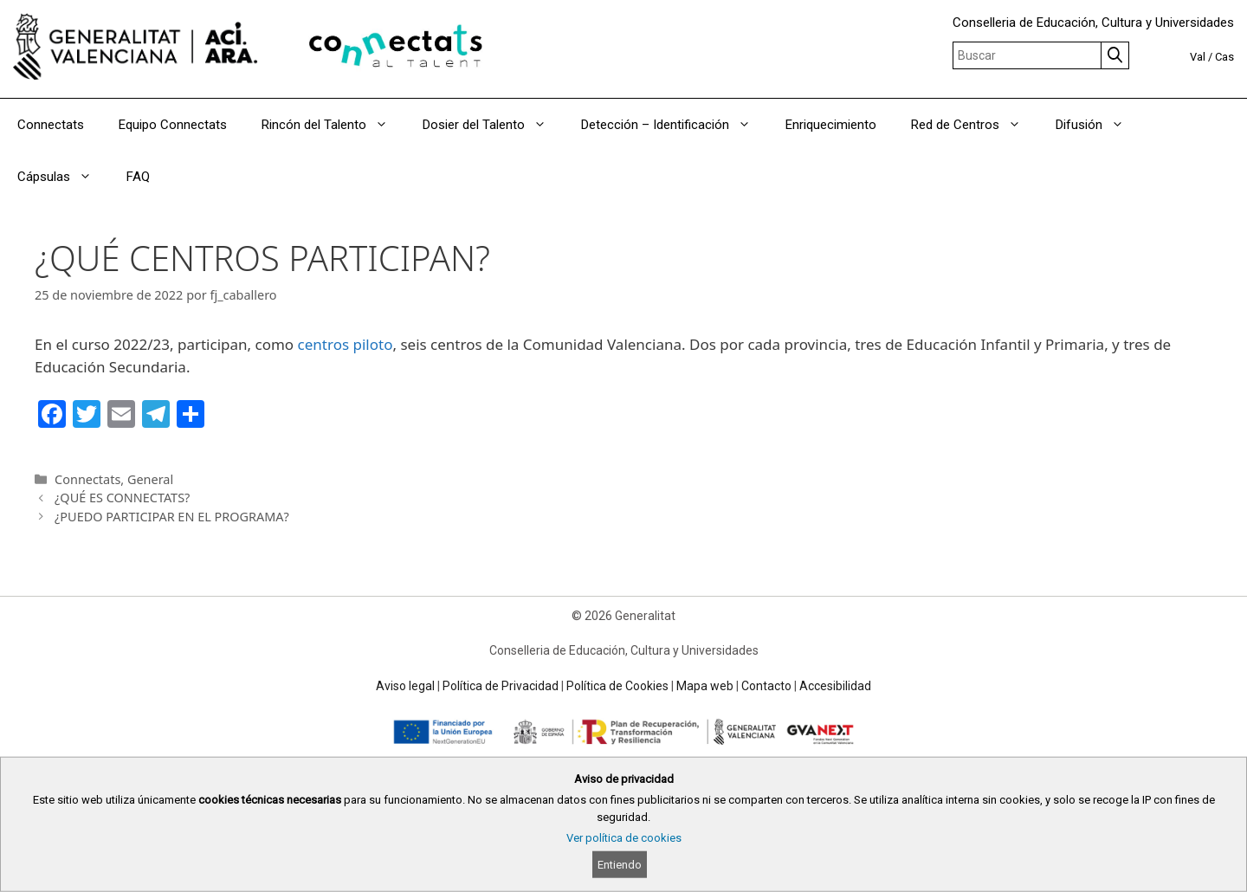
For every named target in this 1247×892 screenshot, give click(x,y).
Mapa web (704, 686)
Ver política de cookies (624, 837)
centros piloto (345, 344)
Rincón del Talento (333, 125)
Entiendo (620, 864)
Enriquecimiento (830, 125)
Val (1197, 56)
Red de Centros (974, 125)
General (150, 479)
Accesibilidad (835, 686)
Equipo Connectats (173, 125)
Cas (1224, 56)
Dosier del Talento (493, 125)
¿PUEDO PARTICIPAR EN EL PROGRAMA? (172, 516)
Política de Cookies (617, 686)
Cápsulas (63, 177)
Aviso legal (405, 686)
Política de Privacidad (501, 686)
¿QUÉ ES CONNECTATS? (122, 497)
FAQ (138, 176)
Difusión (1098, 125)
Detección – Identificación (674, 125)
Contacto (766, 686)
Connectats (50, 125)
